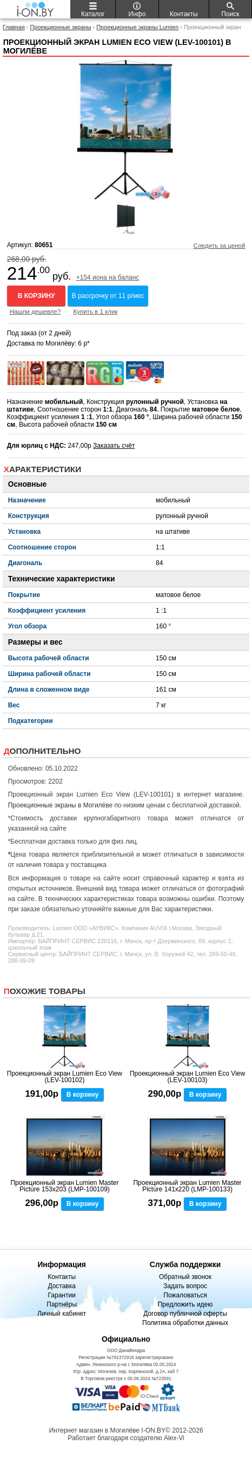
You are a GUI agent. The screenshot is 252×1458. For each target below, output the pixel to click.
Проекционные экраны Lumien (137, 27)
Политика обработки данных (185, 1323)
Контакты (62, 1277)
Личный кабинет (61, 1313)
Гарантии (61, 1295)
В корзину (36, 296)
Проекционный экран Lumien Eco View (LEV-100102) (64, 1076)
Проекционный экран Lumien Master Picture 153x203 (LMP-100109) (64, 1185)
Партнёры (62, 1304)
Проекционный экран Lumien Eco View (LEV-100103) (187, 1076)
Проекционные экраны (60, 27)
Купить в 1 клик (95, 311)
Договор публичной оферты (185, 1313)
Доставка (62, 1286)
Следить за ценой (220, 245)
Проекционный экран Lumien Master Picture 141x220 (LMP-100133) (187, 1185)
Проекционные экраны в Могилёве (60, 805)
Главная (14, 27)
